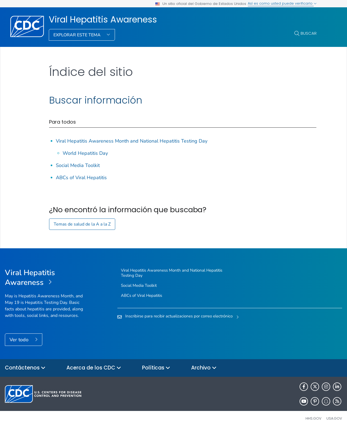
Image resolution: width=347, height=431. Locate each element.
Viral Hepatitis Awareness (103, 19)
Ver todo (19, 339)
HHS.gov (314, 418)
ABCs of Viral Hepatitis (81, 177)
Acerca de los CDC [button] (93, 368)
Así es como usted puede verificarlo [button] (282, 3)
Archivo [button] (204, 368)
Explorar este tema (77, 35)
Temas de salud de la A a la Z (82, 224)
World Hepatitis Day (85, 153)
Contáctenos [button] (25, 368)
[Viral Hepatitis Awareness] (47, 278)
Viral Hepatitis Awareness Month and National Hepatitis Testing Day (131, 141)
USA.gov (334, 418)
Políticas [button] (156, 368)
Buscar (309, 33)
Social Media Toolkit (78, 165)
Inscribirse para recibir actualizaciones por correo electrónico (179, 316)
